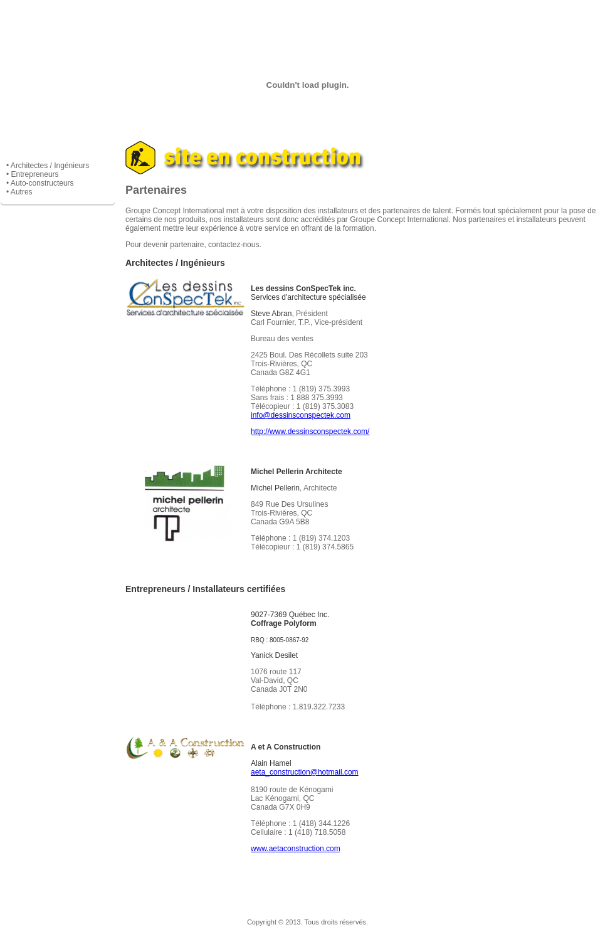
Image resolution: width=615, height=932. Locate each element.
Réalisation (307, 19)
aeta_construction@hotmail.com (305, 772)
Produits (171, 19)
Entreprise (102, 19)
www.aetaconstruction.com (295, 848)
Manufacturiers (376, 19)
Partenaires (444, 19)
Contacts (512, 19)
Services (239, 19)
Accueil (34, 19)
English (581, 19)
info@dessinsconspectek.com (300, 415)
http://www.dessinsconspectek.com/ (310, 431)
